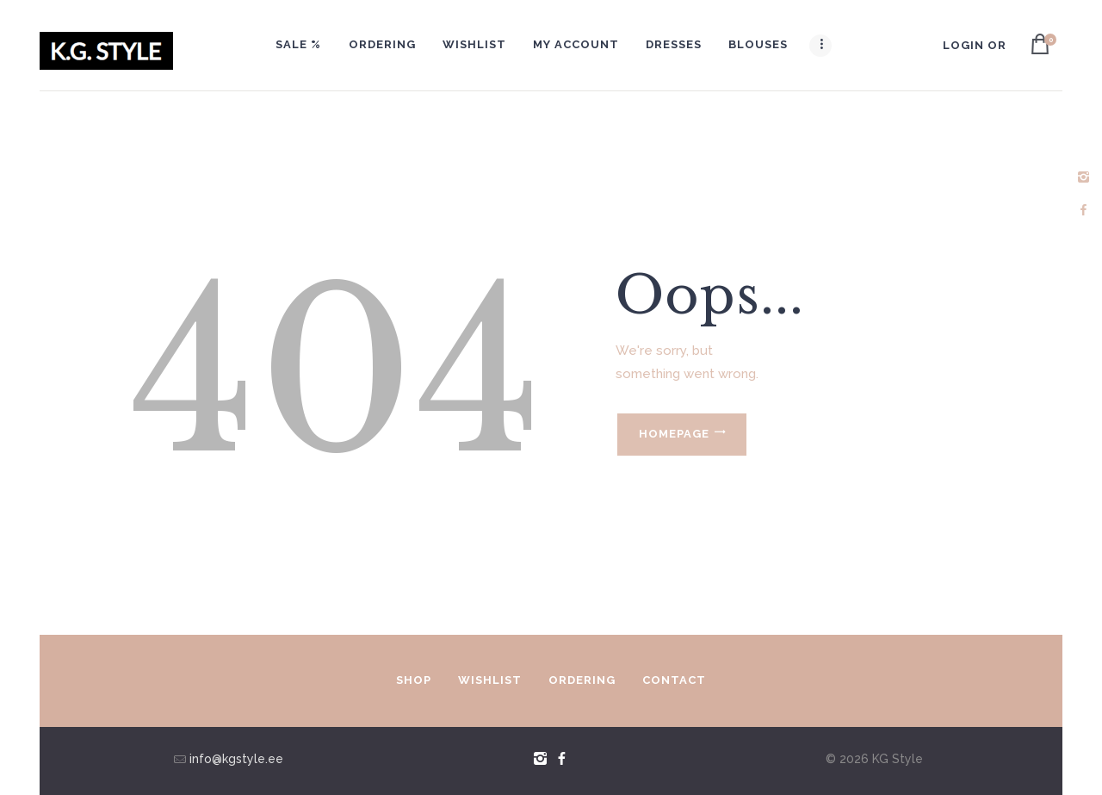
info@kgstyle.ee (234, 759)
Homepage (674, 433)
